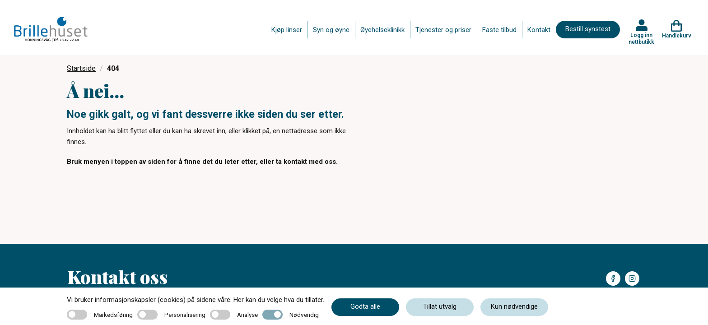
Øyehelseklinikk (382, 30)
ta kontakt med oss (306, 162)
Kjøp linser (286, 30)
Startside (81, 68)
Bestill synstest (587, 29)
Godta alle (365, 306)
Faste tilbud (499, 30)
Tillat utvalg (439, 306)
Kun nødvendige (514, 306)
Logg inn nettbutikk (641, 38)
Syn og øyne (331, 30)
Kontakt (538, 30)
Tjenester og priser (443, 30)
